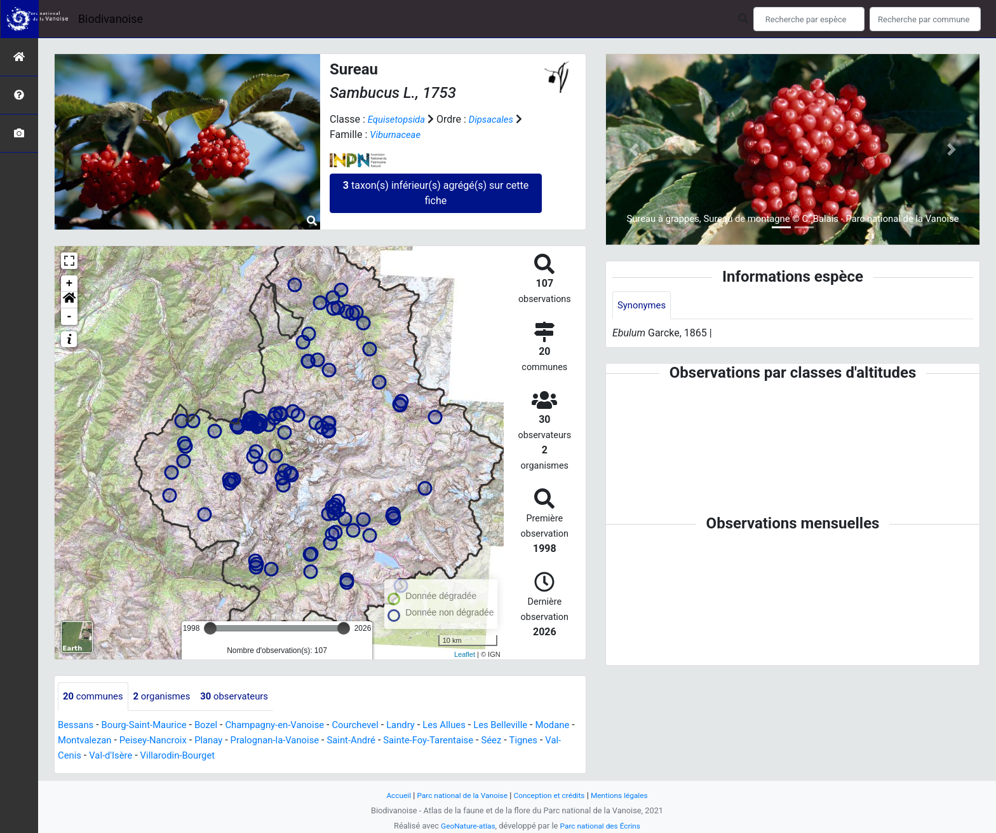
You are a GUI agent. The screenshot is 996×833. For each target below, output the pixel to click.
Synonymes (643, 305)
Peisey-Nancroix (204, 740)
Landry (425, 725)
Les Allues (471, 725)
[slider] (210, 628)
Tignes (78, 756)
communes (95, 697)
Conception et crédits (551, 795)
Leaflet (464, 654)
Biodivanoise (110, 18)
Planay (264, 740)
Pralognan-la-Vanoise (335, 740)
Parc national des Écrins (602, 825)
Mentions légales (626, 795)
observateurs (246, 697)
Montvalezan (132, 740)
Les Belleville (531, 725)
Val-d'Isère (175, 756)
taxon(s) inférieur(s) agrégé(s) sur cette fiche (435, 193)
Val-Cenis (122, 756)
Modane (76, 740)
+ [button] (69, 283)
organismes (168, 697)
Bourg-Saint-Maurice (150, 725)
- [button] (69, 316)
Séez (567, 740)
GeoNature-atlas (464, 825)
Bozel (216, 725)
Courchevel (377, 725)
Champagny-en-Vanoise (290, 725)
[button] (69, 300)
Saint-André (417, 740)
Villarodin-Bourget (246, 756)
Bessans (77, 725)
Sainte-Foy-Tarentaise (499, 740)
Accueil (390, 795)
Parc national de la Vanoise (458, 795)
